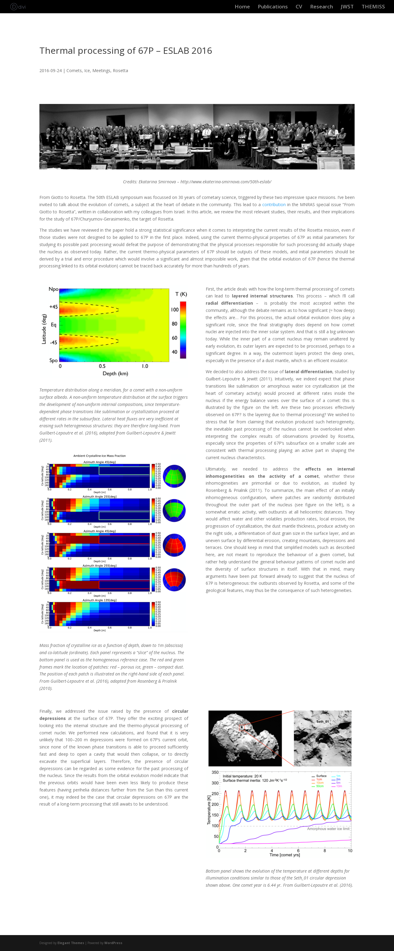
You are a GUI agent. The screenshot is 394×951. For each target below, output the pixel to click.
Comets (74, 70)
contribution (274, 204)
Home (242, 7)
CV (299, 7)
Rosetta (120, 70)
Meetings (101, 70)
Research (321, 7)
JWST (347, 7)
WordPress (113, 943)
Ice (87, 70)
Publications (273, 7)
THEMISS (373, 7)
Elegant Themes (70, 943)
